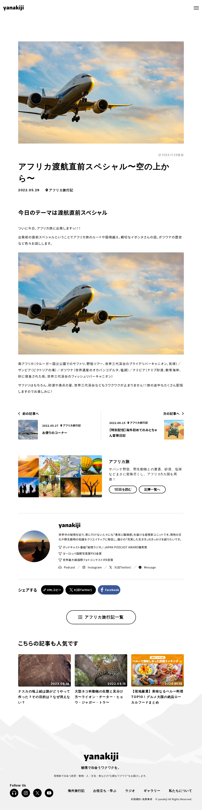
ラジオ (130, 789)
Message (147, 567)
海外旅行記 (76, 789)
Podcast (67, 567)
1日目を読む (122, 489)
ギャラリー (152, 789)
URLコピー (55, 590)
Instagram (92, 567)
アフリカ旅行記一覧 (101, 616)
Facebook (116, 590)
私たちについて (180, 789)
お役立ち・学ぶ (104, 789)
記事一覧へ (152, 489)
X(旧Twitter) (120, 567)
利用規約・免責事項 (141, 798)
